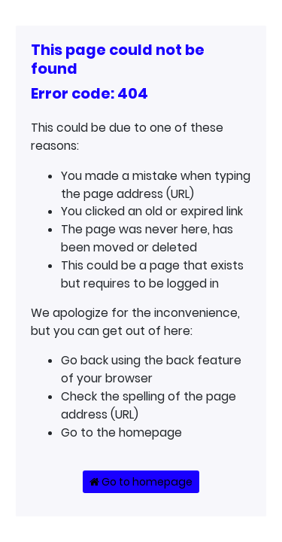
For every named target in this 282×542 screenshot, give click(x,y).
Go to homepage (141, 481)
